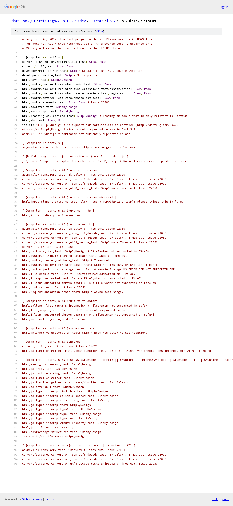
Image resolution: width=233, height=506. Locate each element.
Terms (49, 499)
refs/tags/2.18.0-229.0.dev (62, 20)
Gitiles (26, 499)
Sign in (224, 7)
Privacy (37, 499)
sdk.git (29, 20)
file (99, 31)
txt (215, 499)
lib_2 (111, 20)
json (225, 499)
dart (15, 20)
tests (98, 20)
